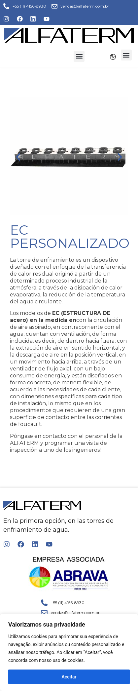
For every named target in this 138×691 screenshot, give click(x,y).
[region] (69, 652)
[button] (79, 56)
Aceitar (69, 676)
